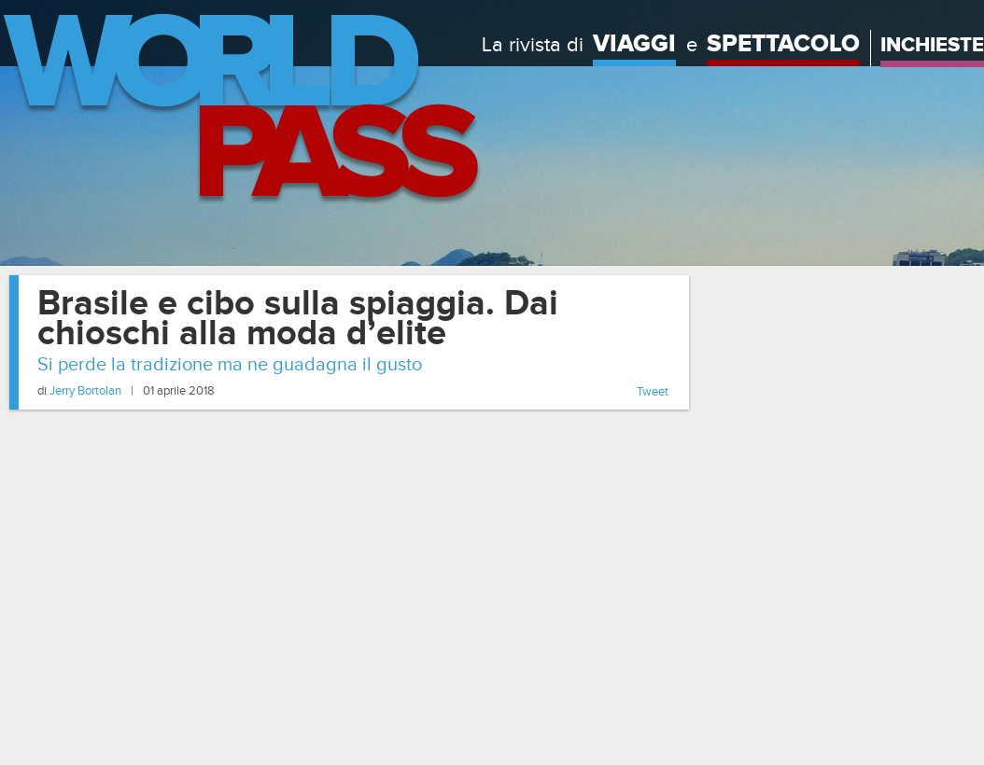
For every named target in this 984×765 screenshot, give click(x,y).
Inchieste (932, 45)
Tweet (652, 391)
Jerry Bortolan (85, 390)
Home (241, 110)
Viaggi (634, 44)
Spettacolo (783, 44)
